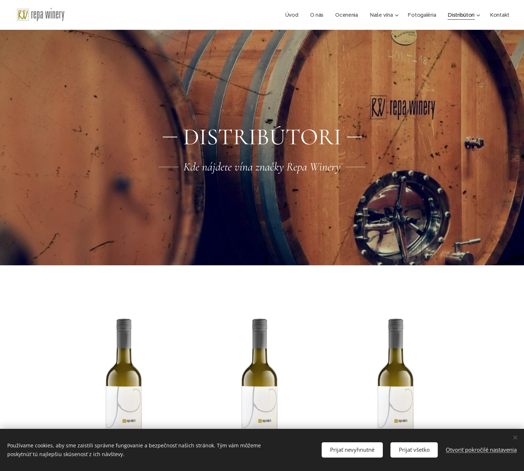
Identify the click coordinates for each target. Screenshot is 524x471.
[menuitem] (288, 15)
